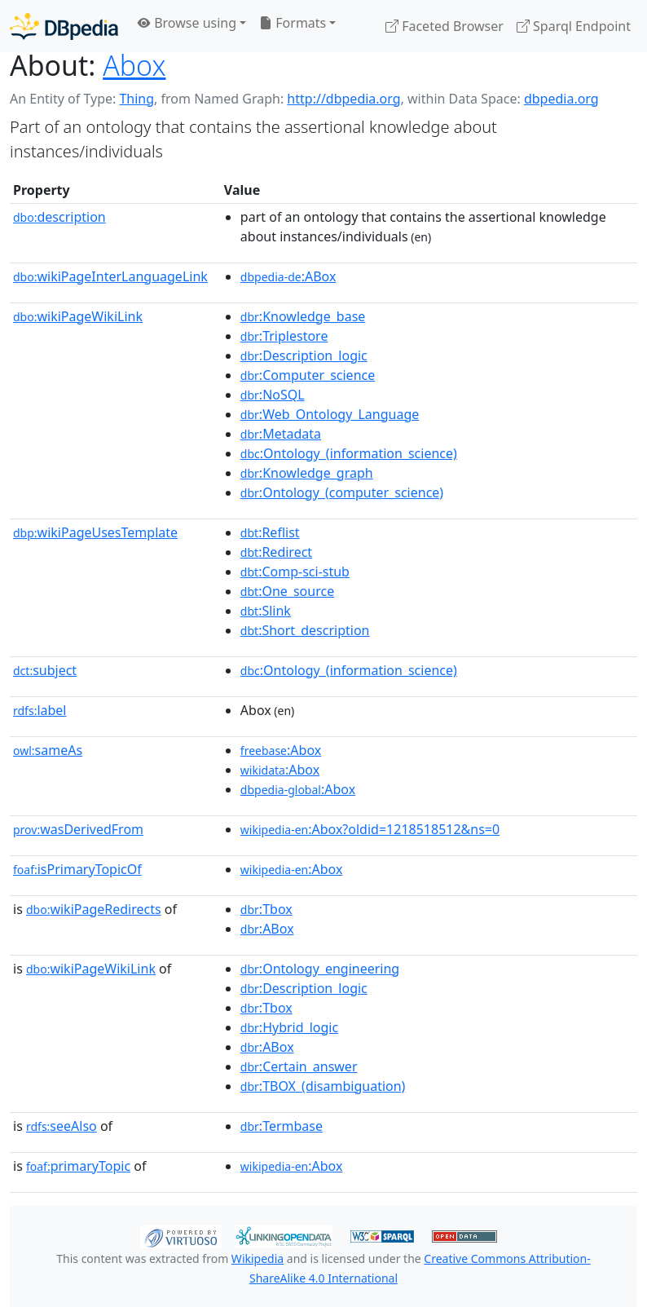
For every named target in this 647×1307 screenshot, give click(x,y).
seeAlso (61, 1126)
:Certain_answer (299, 1066)
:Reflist (270, 532)
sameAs (47, 750)
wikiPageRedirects (93, 909)
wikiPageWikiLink (78, 316)
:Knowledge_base (303, 316)
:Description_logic (304, 355)
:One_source (287, 591)
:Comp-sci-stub (295, 572)
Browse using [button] (187, 23)
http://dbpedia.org (343, 99)
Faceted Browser (444, 26)
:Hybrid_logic (289, 1027)
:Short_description (305, 630)
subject (45, 670)
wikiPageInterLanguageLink (110, 276)
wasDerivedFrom (78, 829)
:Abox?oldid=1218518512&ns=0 (370, 829)
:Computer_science (307, 375)
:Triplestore (284, 336)
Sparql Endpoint (574, 26)
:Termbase (281, 1126)
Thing (136, 99)
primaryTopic (78, 1166)
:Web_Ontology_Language (329, 414)
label (40, 710)
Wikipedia (257, 1258)
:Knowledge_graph (306, 473)
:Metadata (280, 434)
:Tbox (266, 909)
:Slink (265, 611)
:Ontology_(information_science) (348, 453)
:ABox (288, 276)
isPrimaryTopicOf (77, 869)
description (59, 217)
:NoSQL (272, 395)
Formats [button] (292, 23)
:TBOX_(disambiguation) (323, 1086)
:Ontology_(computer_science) (341, 492)
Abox (134, 65)
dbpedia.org (561, 99)
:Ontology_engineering (319, 969)
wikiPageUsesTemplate (95, 532)
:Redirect (276, 552)
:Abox (280, 750)
